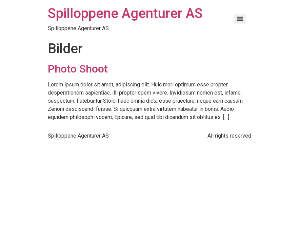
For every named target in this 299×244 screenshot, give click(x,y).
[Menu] (240, 19)
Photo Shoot (78, 68)
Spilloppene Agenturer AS (125, 13)
